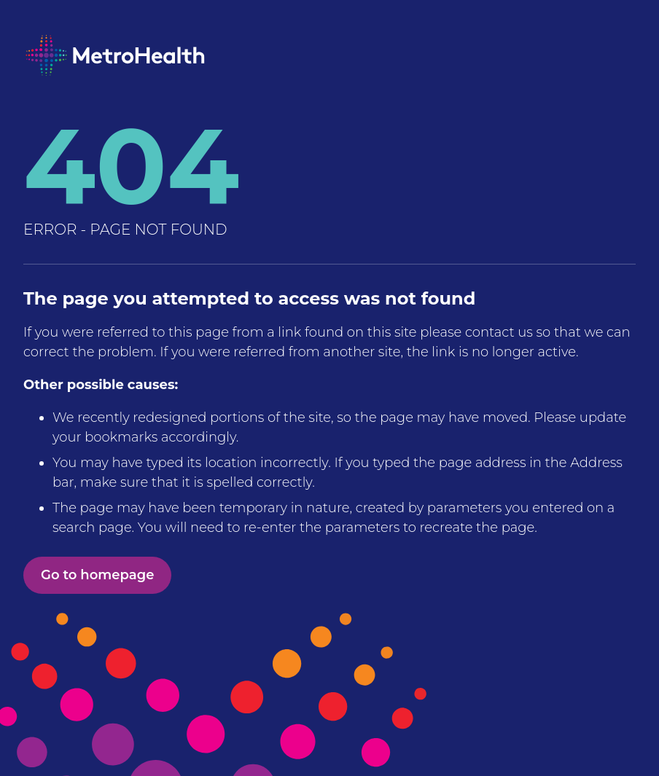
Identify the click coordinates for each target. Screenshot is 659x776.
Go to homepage (97, 575)
